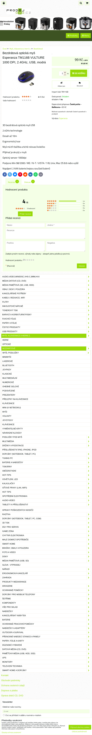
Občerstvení (46, 471)
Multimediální (9, 378)
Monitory (46, 662)
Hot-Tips (46, 475)
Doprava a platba (9, 690)
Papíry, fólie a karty (46, 641)
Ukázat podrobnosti (79, 732)
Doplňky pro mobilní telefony (46, 594)
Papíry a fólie (46, 323)
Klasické (7, 374)
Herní (5, 340)
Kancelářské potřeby (46, 294)
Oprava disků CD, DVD (12, 695)
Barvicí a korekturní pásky (46, 315)
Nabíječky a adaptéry (46, 628)
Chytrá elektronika (46, 535)
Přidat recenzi (25, 213)
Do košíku (78, 73)
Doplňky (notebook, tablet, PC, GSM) (46, 519)
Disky (46, 557)
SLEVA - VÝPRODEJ (11, 565)
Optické (6, 344)
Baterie (46, 620)
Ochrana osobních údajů (13, 685)
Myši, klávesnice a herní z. (46, 336)
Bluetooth (8, 365)
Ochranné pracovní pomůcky (46, 624)
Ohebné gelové (10, 387)
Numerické (8, 382)
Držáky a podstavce (46, 446)
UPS (46, 658)
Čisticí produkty (46, 327)
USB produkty (46, 331)
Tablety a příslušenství (46, 505)
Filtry (46, 302)
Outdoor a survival (46, 632)
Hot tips (46, 492)
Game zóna (46, 531)
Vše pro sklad (46, 607)
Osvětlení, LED (46, 479)
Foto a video (46, 552)
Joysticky (7, 420)
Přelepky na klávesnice (15, 399)
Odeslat (82, 265)
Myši (4, 412)
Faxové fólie (46, 319)
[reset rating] (24, 260)
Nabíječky (46, 611)
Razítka (46, 514)
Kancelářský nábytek (46, 616)
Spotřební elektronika (46, 496)
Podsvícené (8, 391)
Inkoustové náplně (46, 306)
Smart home (46, 544)
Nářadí (46, 569)
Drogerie (46, 586)
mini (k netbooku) (11, 408)
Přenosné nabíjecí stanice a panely (46, 637)
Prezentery (8, 395)
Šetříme (46, 599)
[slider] (26, 97)
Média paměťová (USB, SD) (46, 561)
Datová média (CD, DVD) (46, 649)
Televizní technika (46, 666)
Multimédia (46, 441)
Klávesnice (8, 403)
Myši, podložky (46, 353)
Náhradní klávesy (12, 433)
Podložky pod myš (46, 437)
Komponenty (46, 603)
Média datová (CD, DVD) (46, 281)
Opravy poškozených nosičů (17, 510)
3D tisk (46, 523)
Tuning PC (46, 458)
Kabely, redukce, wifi (46, 298)
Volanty (6, 416)
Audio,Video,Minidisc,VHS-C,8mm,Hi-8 (46, 277)
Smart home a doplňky (46, 670)
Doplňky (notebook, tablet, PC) (46, 454)
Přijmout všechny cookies (79, 727)
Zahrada (46, 578)
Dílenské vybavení (46, 645)
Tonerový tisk (46, 310)
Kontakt (5, 675)
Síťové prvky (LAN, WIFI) (46, 488)
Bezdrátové (46, 348)
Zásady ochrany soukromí (11, 732)
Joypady (6, 370)
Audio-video (46, 500)
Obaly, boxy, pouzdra (46, 289)
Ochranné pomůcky (46, 590)
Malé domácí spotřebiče (46, 540)
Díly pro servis (46, 527)
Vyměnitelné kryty (12, 429)
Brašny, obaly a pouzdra (46, 548)
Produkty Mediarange (14, 582)
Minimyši (6, 357)
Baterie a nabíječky (46, 462)
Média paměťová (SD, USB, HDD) (46, 285)
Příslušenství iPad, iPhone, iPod (19, 450)
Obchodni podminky (10, 680)
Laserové (7, 361)
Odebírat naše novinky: (12, 706)
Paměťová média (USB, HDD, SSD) (46, 654)
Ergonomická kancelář (46, 573)
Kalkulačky (46, 484)
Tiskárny (46, 467)
